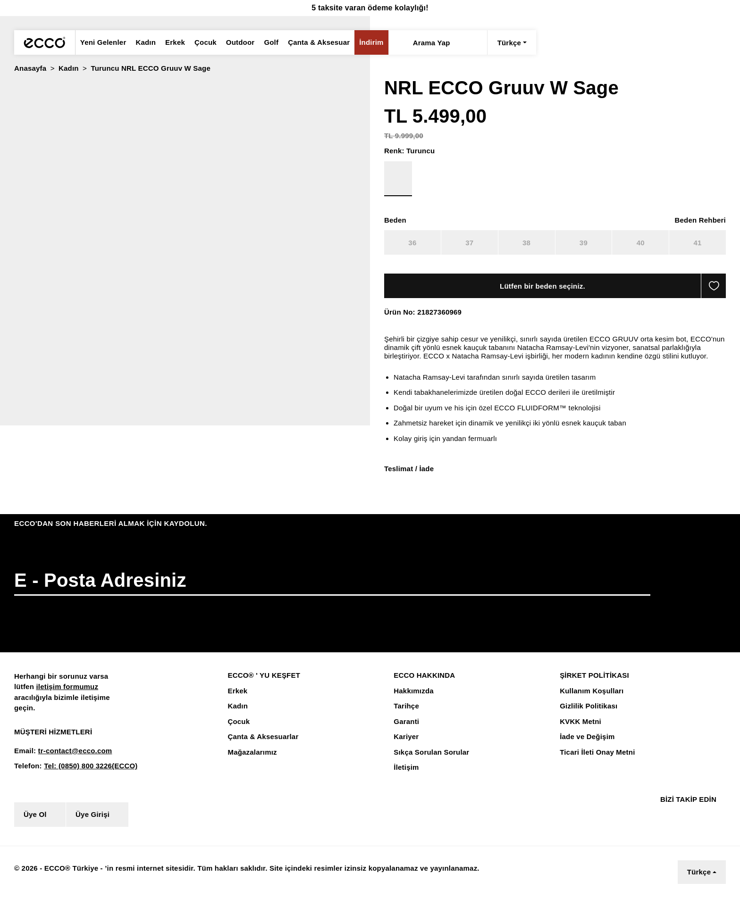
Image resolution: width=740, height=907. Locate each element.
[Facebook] (661, 823)
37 (469, 243)
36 (412, 243)
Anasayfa (29, 68)
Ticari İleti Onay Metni (596, 761)
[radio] (26, 103)
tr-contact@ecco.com (72, 760)
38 (526, 243)
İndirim (361, 42)
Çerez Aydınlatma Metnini (152, 885)
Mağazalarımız (251, 761)
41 (697, 243)
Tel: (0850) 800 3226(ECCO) (87, 775)
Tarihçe (406, 715)
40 (640, 243)
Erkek (170, 42)
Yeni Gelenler (102, 42)
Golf (265, 42)
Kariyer (405, 745)
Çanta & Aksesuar (311, 42)
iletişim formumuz (65, 695)
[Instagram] (679, 823)
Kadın (142, 42)
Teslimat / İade (408, 477)
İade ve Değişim (586, 745)
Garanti (406, 730)
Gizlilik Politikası (587, 715)
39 (583, 243)
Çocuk (200, 42)
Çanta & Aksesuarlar (261, 745)
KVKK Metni (579, 730)
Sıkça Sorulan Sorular (430, 761)
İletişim (406, 776)
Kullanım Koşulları (590, 700)
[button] (8, 204)
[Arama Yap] (390, 42)
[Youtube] (701, 823)
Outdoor (234, 42)
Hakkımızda (413, 700)
